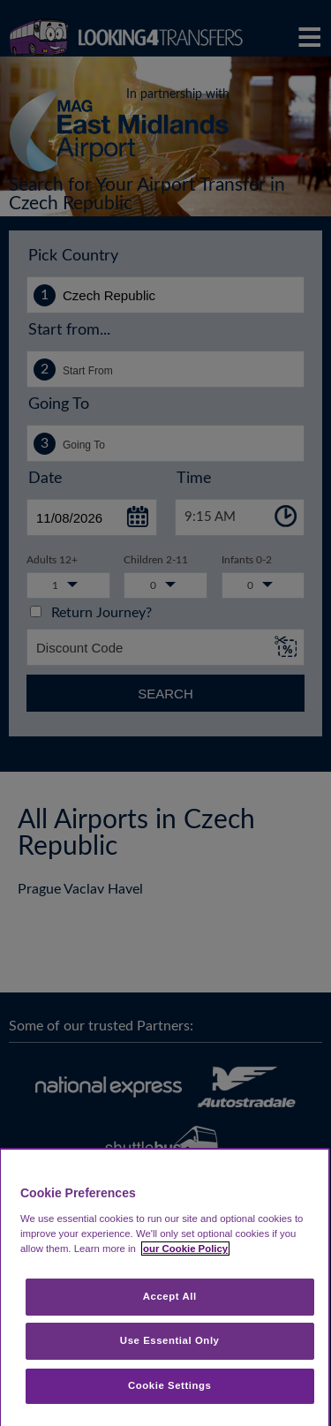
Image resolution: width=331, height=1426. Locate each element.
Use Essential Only (170, 1340)
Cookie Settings (170, 1385)
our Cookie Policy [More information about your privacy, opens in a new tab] (185, 1248)
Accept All (170, 1296)
